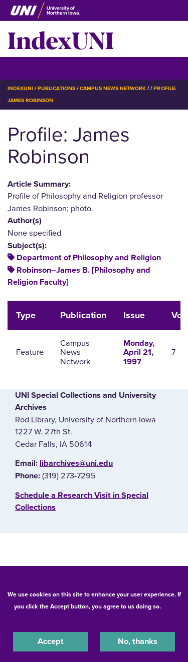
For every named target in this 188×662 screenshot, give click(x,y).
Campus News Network (113, 88)
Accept (51, 641)
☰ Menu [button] (25, 68)
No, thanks (137, 641)
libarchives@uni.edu (76, 463)
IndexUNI (61, 39)
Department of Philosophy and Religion (89, 258)
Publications (56, 88)
